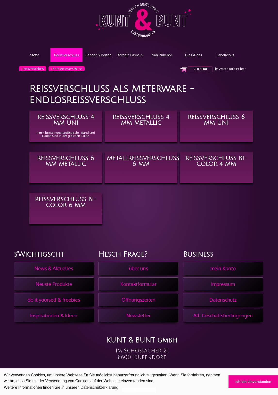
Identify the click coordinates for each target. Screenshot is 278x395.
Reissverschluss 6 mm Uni (216, 119)
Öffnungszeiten (138, 300)
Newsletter (138, 315)
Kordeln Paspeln (130, 55)
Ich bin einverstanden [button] (253, 382)
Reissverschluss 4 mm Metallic (141, 119)
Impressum (223, 284)
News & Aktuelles (53, 268)
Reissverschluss (66, 55)
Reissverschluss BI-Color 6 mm (66, 201)
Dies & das (193, 55)
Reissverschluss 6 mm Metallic (65, 160)
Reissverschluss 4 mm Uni (65, 119)
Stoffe (34, 55)
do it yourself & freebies (54, 300)
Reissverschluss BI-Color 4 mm (216, 160)
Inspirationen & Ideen (53, 315)
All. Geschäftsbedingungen (223, 315)
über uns (138, 268)
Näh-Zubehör (162, 55)
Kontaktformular (138, 284)
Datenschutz (223, 300)
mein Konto (223, 268)
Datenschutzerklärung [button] (99, 387)
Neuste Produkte (54, 284)
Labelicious (225, 55)
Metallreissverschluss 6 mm (142, 160)
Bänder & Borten (98, 55)
